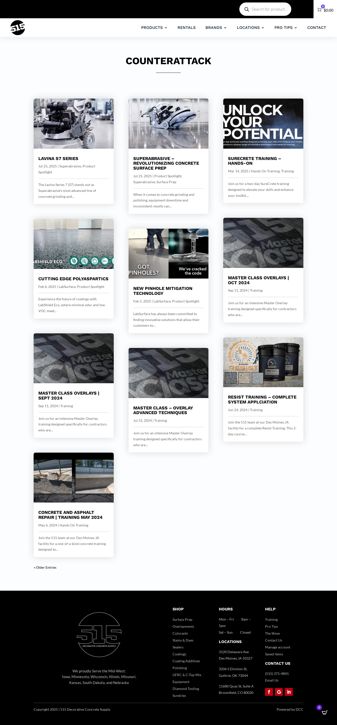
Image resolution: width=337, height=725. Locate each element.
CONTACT (316, 27)
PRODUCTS (152, 27)
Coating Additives (186, 661)
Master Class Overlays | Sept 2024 (68, 395)
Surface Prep (166, 182)
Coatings (179, 654)
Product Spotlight (90, 286)
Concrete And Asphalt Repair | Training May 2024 (70, 515)
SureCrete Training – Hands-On (254, 161)
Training (66, 406)
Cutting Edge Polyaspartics (73, 278)
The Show (272, 633)
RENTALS (187, 27)
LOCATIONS (248, 27)
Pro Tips (271, 626)
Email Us (271, 680)
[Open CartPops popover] (324, 712)
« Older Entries (45, 567)
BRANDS (213, 27)
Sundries (179, 695)
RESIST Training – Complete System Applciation (262, 399)
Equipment (181, 682)
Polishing (180, 668)
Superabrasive (70, 166)
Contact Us (273, 640)
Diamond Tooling (186, 688)
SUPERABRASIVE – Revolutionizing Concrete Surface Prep (166, 163)
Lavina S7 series (58, 158)
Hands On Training (74, 525)
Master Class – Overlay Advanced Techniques (163, 410)
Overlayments (183, 626)
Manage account (277, 647)
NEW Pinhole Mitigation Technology (162, 291)
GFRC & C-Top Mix (187, 675)
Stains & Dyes (183, 640)
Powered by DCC (290, 709)
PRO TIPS (283, 27)
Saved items (274, 654)
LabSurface (67, 286)
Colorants (180, 633)
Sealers (178, 647)
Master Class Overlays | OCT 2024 (258, 280)
